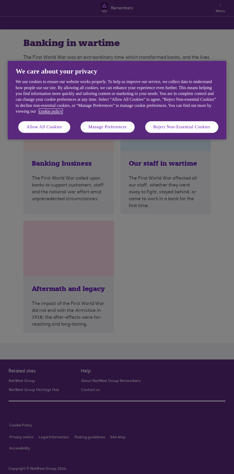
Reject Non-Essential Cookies (181, 127)
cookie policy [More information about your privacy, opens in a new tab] (50, 111)
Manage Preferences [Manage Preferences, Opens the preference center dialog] (108, 127)
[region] (117, 100)
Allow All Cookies (44, 127)
